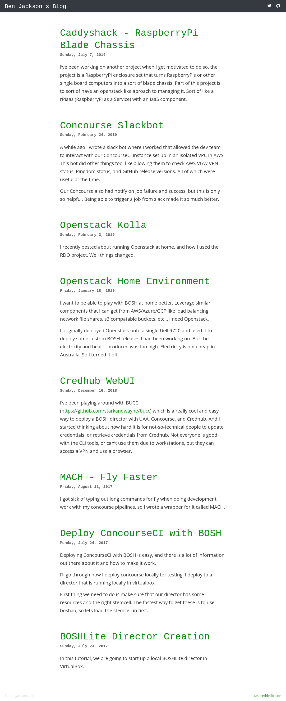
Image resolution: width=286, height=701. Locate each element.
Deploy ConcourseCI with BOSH (140, 533)
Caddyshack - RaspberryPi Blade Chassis (129, 39)
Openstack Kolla (103, 225)
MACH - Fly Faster (109, 477)
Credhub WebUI (97, 381)
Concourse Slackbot (112, 125)
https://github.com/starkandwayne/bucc (105, 411)
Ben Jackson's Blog (35, 6)
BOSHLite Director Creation (135, 636)
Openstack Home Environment (135, 281)
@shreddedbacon (267, 695)
